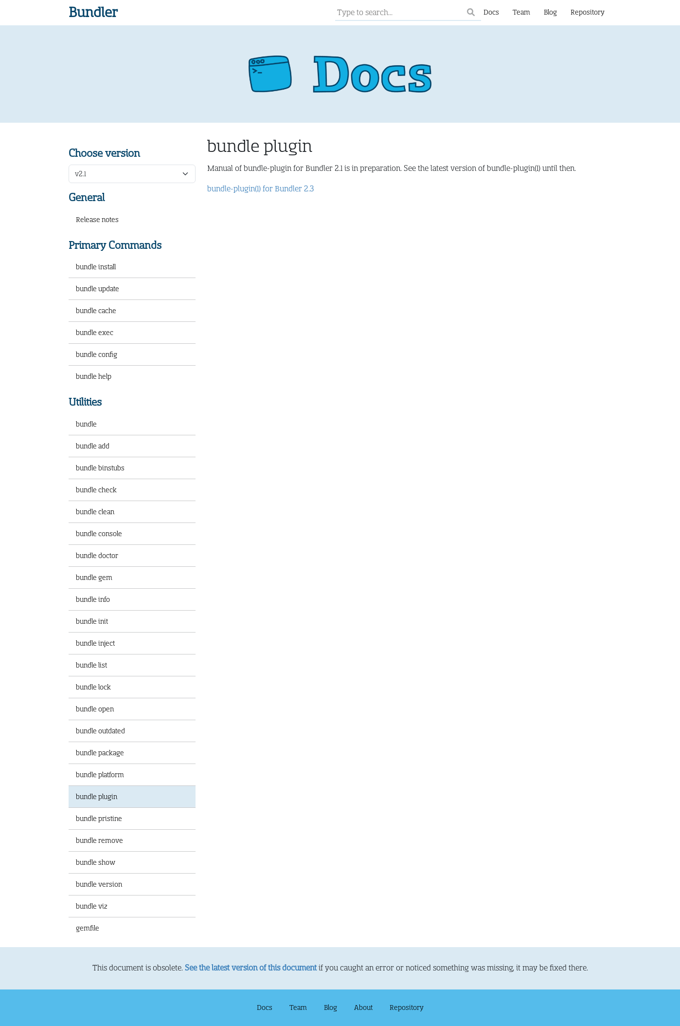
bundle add (92, 446)
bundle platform (100, 775)
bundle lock (93, 687)
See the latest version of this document (251, 968)
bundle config (96, 354)
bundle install (96, 267)
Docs (491, 12)
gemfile (87, 928)
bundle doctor (97, 556)
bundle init (92, 621)
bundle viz (91, 906)
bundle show (95, 862)
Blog (550, 12)
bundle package (100, 753)
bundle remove (99, 840)
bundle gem (94, 577)
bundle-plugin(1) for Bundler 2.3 (260, 189)
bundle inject (95, 643)
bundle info (93, 599)
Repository (588, 12)
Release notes (97, 220)
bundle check (96, 490)
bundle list (91, 665)
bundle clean (95, 512)
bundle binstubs (100, 468)
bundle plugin (96, 797)
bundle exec (94, 332)
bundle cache (96, 311)
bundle (86, 424)
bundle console (99, 534)
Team (521, 12)
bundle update (97, 289)
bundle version (99, 884)
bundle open (95, 709)
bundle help (93, 376)
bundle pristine (99, 818)
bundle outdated (100, 731)
